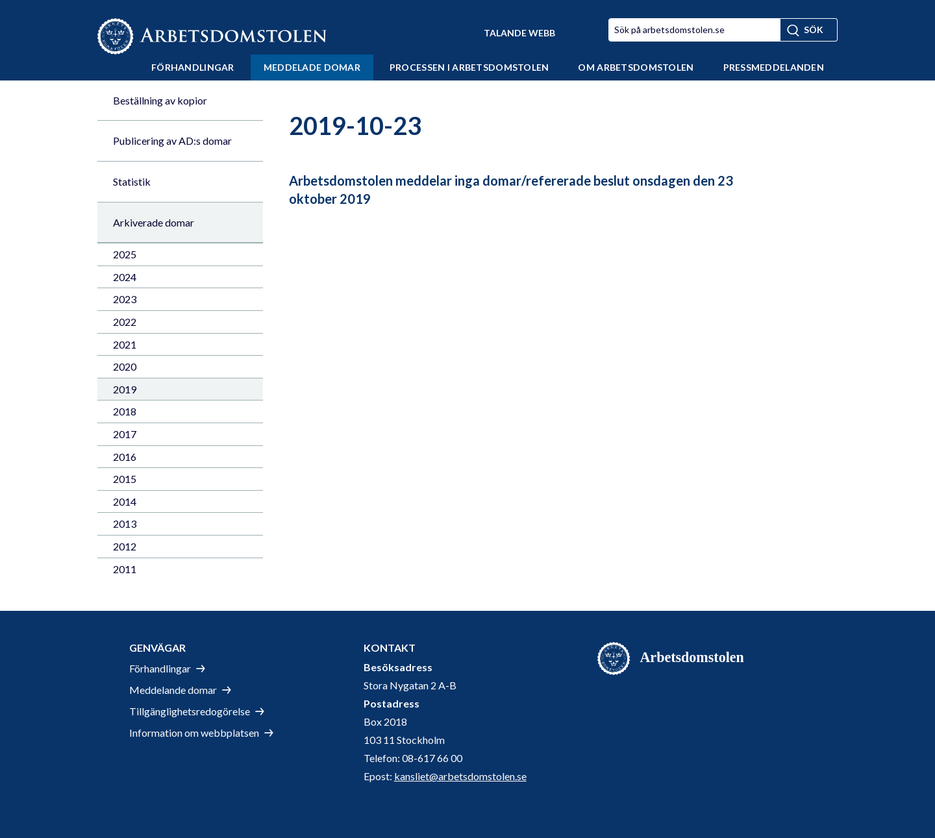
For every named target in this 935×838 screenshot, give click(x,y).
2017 (124, 434)
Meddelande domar (173, 690)
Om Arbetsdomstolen (635, 67)
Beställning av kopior (160, 100)
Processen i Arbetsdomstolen (469, 67)
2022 (124, 321)
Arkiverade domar (153, 222)
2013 (124, 523)
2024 (124, 277)
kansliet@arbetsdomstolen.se (460, 776)
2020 (124, 366)
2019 (124, 389)
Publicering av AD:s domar (172, 140)
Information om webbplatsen (194, 732)
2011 (124, 569)
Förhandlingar (192, 67)
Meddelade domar (312, 67)
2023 (124, 299)
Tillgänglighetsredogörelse (189, 711)
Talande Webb (519, 32)
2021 (124, 344)
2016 (124, 456)
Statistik (132, 181)
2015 (124, 479)
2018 (124, 411)
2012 (124, 546)
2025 (124, 254)
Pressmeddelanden (773, 67)
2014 (124, 501)
